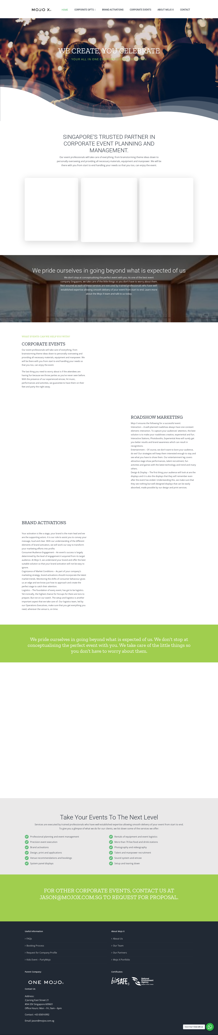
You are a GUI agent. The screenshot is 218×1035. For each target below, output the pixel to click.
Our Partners (120, 952)
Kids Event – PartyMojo (39, 959)
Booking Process (35, 945)
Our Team (118, 945)
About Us (118, 938)
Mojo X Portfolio (121, 959)
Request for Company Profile (42, 952)
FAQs (29, 938)
